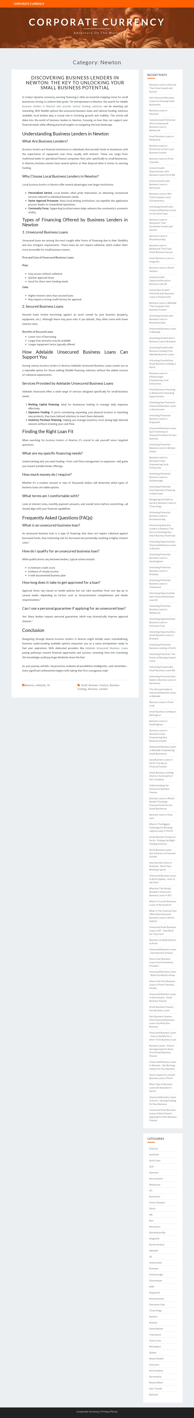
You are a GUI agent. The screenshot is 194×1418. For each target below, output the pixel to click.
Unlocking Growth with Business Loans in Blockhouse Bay (161, 319)
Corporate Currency (29, 4)
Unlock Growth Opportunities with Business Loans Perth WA (162, 171)
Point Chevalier (157, 1202)
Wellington (155, 1346)
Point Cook (155, 1340)
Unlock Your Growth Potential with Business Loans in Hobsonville (161, 293)
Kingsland (154, 1292)
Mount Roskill (156, 1358)
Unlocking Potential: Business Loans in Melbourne (160, 609)
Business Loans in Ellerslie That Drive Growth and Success (162, 88)
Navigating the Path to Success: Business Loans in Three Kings (162, 503)
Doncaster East (157, 1304)
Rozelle (153, 1322)
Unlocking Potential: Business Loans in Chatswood (160, 584)
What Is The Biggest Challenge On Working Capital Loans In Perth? (161, 827)
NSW (151, 1286)
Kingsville (154, 1238)
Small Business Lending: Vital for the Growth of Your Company (161, 776)
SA (48, 685)
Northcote (154, 1196)
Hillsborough (156, 1274)
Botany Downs (156, 1298)
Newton (29, 685)
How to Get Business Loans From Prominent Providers (161, 962)
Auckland (154, 1154)
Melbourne (154, 1184)
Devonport (154, 1226)
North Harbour (157, 1244)
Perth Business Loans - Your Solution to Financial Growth (162, 853)
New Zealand (155, 1178)
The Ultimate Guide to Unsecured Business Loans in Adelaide (162, 693)
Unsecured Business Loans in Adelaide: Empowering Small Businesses (162, 750)
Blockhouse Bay (157, 1232)
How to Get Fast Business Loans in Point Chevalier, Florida (162, 985)
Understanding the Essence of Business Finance (159, 789)
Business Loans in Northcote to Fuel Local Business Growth (161, 149)
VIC (151, 1190)
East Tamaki (155, 1388)
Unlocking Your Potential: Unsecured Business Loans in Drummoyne (162, 406)
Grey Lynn (154, 1364)
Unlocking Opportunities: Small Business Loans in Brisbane (162, 635)
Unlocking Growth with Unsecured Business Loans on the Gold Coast (162, 210)
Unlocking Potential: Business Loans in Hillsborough (160, 477)
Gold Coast (155, 1160)
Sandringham (156, 1328)
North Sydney (156, 1370)
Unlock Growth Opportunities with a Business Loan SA (160, 281)
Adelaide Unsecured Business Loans (106, 648)
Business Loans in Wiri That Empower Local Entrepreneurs (160, 197)
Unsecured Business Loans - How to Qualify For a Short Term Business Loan (162, 1036)
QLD (151, 1166)
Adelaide (40, 685)
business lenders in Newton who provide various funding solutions (62, 106)
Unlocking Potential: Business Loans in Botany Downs (162, 448)
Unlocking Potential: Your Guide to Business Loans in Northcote (162, 680)
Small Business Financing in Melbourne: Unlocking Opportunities (162, 393)
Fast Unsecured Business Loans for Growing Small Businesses (162, 101)
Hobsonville (155, 1262)
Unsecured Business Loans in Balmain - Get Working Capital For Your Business (162, 1065)
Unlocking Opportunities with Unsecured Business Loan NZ (162, 596)
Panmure (154, 1172)
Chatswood (155, 1334)
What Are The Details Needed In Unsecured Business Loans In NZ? (160, 892)
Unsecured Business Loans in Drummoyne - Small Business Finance (162, 998)
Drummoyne (155, 1280)
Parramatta (155, 1376)
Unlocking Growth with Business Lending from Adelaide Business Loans (161, 351)
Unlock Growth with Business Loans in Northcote (159, 184)
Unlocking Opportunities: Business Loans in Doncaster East (162, 622)
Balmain (153, 1394)
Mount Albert (156, 1382)
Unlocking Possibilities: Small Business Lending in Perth (162, 364)
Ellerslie (153, 1148)
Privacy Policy (109, 1411)
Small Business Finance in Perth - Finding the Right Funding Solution (162, 840)
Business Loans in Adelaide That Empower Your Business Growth (162, 306)
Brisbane (153, 1268)
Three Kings (155, 1310)
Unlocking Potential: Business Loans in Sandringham (160, 558)
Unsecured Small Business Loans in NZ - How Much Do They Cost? (162, 930)
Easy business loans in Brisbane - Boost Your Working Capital (160, 866)
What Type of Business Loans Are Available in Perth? (160, 1088)
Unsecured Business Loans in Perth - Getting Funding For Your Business (162, 1101)
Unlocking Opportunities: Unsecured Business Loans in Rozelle (162, 545)
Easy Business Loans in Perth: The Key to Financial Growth (160, 763)
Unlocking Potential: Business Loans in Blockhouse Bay (160, 516)
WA (151, 1214)
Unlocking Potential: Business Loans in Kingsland (160, 419)
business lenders (98, 689)
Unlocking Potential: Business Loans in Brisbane (160, 571)
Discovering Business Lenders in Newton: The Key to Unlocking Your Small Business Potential (75, 82)
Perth (152, 1208)
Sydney (152, 1352)
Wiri (151, 1220)
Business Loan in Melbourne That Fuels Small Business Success (161, 249)
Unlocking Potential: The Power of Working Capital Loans (162, 657)
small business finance (94, 685)
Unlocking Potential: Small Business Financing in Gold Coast (162, 490)
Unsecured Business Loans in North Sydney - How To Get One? (162, 879)
